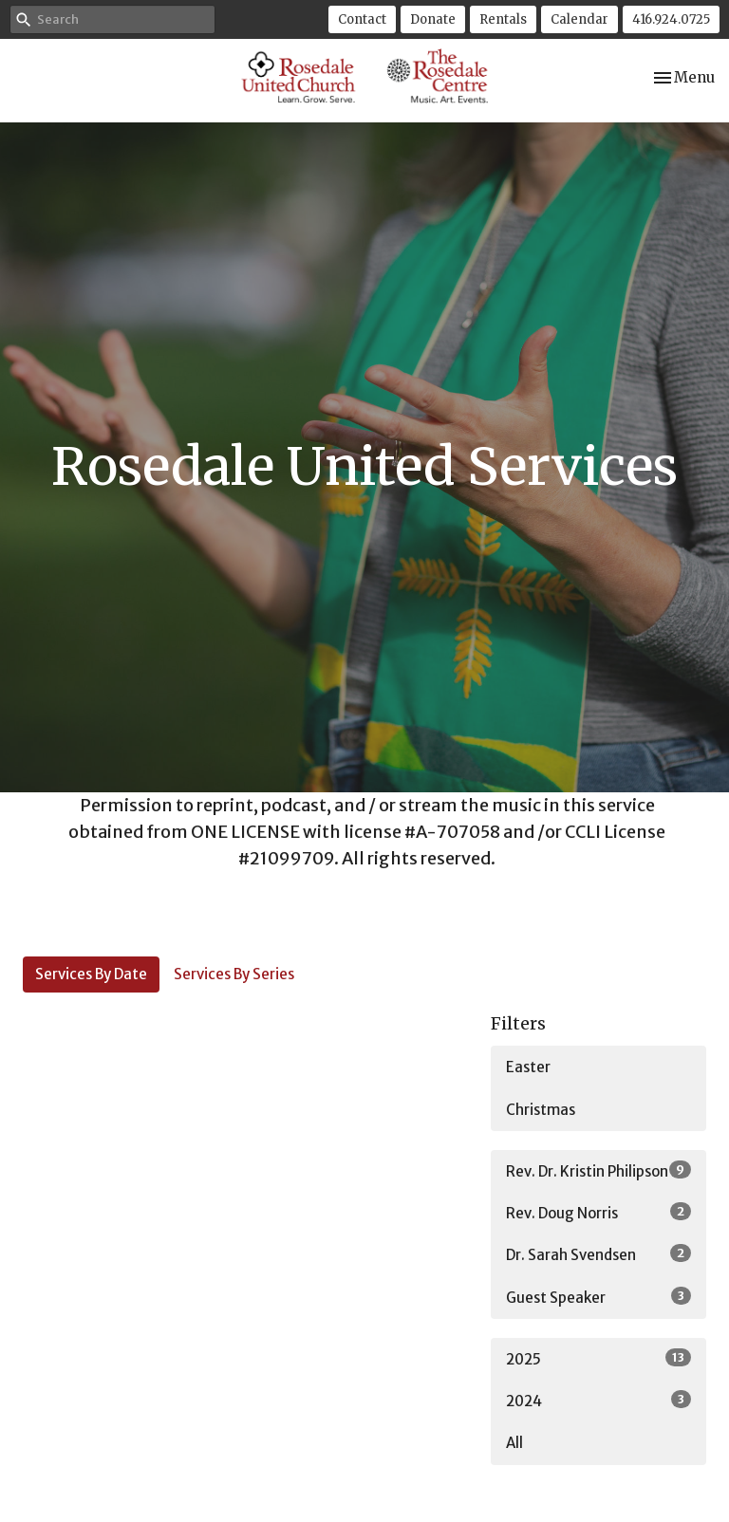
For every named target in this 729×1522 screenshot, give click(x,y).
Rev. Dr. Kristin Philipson (598, 1170)
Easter (528, 1067)
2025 (598, 1358)
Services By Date (91, 974)
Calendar (579, 19)
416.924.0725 (671, 19)
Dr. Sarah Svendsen (598, 1254)
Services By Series (234, 974)
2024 (598, 1400)
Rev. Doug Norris (598, 1212)
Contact (362, 19)
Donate (433, 19)
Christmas (540, 1110)
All (514, 1443)
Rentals (503, 19)
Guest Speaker (598, 1297)
